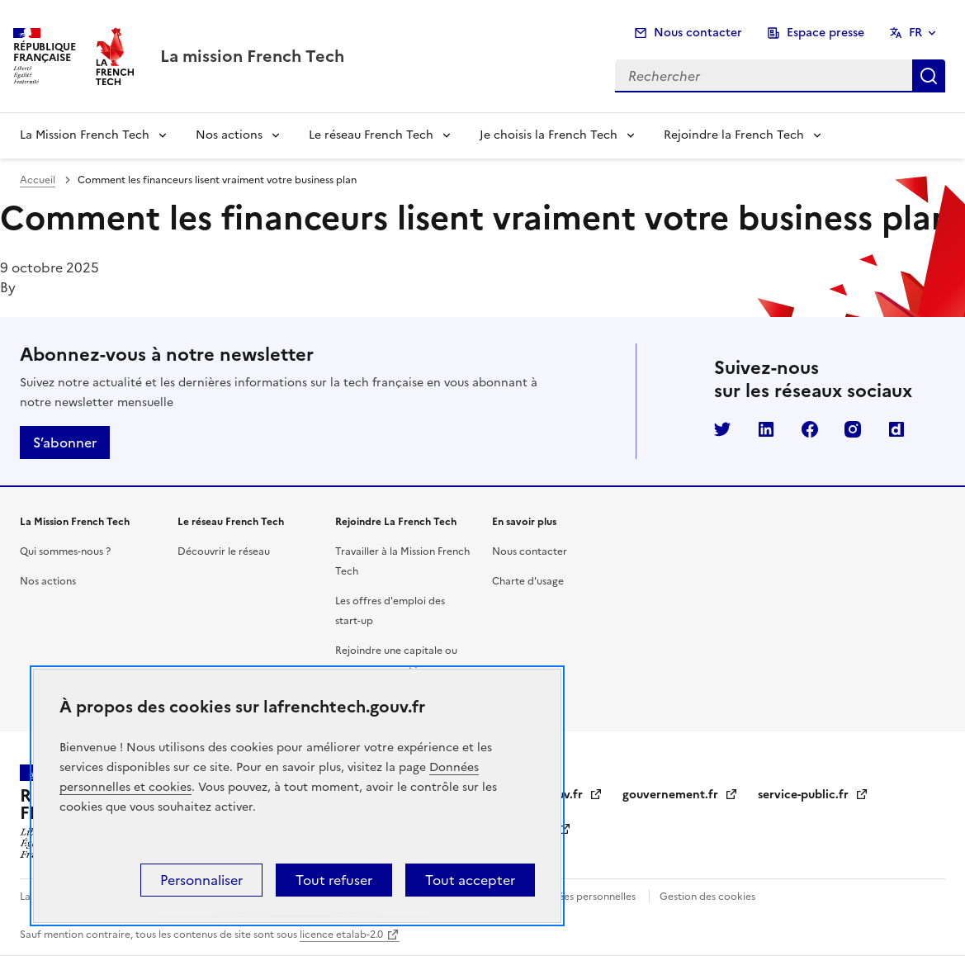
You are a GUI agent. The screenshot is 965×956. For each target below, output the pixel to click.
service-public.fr (813, 794)
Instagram (852, 429)
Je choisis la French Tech (548, 135)
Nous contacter (698, 32)
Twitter (722, 429)
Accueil (37, 180)
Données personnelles (584, 896)
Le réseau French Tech (371, 135)
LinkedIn (766, 429)
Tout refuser (334, 880)
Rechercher (928, 75)
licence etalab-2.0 (341, 934)
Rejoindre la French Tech (734, 135)
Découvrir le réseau (223, 551)
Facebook (809, 429)
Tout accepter (470, 880)
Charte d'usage (528, 581)
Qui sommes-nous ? (65, 551)
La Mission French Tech (84, 135)
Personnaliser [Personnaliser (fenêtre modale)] (201, 880)
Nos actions (229, 135)
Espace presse (825, 32)
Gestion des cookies (707, 896)
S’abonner (65, 442)
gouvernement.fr (680, 794)
